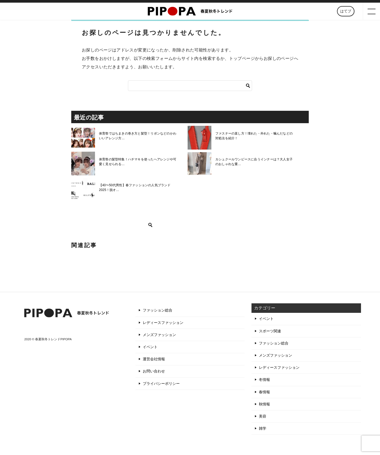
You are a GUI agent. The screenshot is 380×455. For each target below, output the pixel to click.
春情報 (264, 392)
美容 (262, 416)
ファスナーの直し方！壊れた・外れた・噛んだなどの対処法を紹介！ (254, 136)
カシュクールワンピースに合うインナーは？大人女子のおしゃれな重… (254, 161)
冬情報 (264, 379)
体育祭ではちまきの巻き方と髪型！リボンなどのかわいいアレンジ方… (138, 136)
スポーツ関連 (270, 331)
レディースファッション (163, 322)
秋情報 (264, 404)
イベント (150, 347)
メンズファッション (159, 335)
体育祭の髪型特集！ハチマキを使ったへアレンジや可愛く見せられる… (138, 161)
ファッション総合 (157, 310)
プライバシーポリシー (161, 383)
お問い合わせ (154, 371)
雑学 (262, 428)
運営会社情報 (154, 359)
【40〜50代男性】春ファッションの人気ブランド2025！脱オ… (134, 187)
